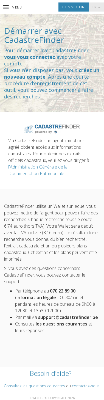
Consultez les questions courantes (34, 385)
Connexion (73, 7)
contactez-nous (86, 385)
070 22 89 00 (62, 291)
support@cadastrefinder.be (68, 317)
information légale (36, 297)
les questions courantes (61, 324)
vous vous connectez (29, 57)
